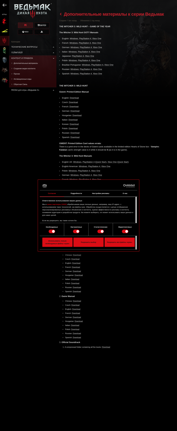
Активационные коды (22, 79)
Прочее (17, 74)
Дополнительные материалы (26, 63)
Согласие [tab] (52, 193)
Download (74, 98)
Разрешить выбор (88, 242)
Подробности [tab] (76, 193)
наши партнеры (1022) (57, 204)
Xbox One (96, 38)
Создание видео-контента (24, 69)
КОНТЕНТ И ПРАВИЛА (22, 58)
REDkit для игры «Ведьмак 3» (25, 90)
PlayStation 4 (85, 38)
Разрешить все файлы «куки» (119, 242)
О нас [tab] (125, 193)
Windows (74, 38)
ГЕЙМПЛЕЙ (16, 52)
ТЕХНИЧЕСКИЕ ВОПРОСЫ (24, 47)
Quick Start (101, 162)
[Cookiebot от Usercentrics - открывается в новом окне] (125, 186)
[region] (28, 215)
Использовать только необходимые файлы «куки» (57, 242)
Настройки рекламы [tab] (100, 193)
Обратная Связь (20, 84)
